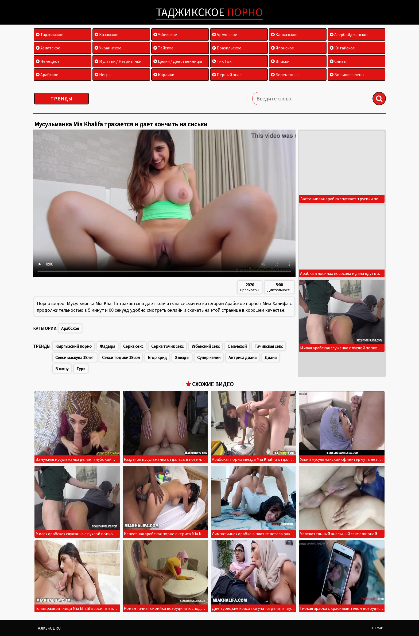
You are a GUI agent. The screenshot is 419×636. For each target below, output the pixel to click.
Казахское (106, 34)
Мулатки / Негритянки (118, 61)
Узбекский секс (206, 346)
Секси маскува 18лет (74, 357)
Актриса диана (242, 357)
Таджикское (209, 12)
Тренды (62, 99)
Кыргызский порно (73, 346)
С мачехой (237, 346)
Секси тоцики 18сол (121, 357)
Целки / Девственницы (177, 61)
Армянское (224, 34)
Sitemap (377, 628)
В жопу (61, 368)
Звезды (182, 357)
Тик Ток (221, 61)
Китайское (342, 47)
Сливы (338, 61)
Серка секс (133, 346)
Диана (271, 357)
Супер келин (208, 357)
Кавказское (284, 34)
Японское (282, 47)
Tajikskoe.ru (48, 628)
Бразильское (226, 47)
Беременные (285, 74)
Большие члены (347, 74)
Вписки (280, 61)
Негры (103, 74)
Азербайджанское (349, 34)
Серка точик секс (167, 346)
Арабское (47, 74)
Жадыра (107, 346)
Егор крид (157, 357)
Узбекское (165, 34)
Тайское (163, 47)
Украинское (108, 47)
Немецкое (48, 61)
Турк (80, 368)
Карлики (163, 74)
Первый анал (227, 74)
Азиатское (48, 47)
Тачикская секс (269, 346)
